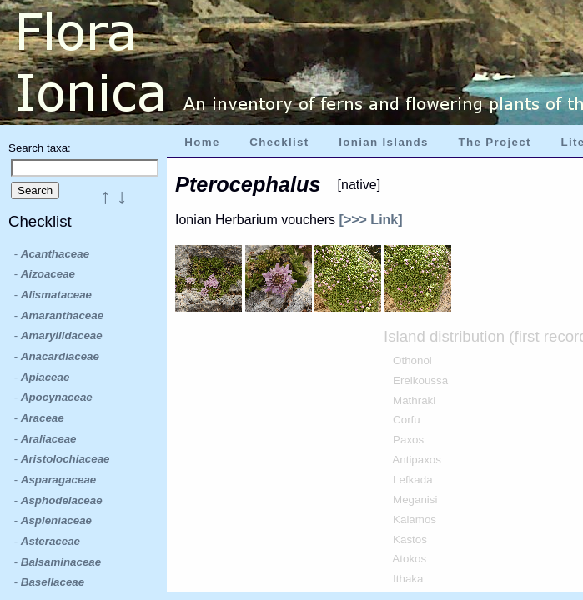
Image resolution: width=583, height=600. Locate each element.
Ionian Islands (384, 142)
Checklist (279, 142)
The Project (495, 142)
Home (201, 142)
